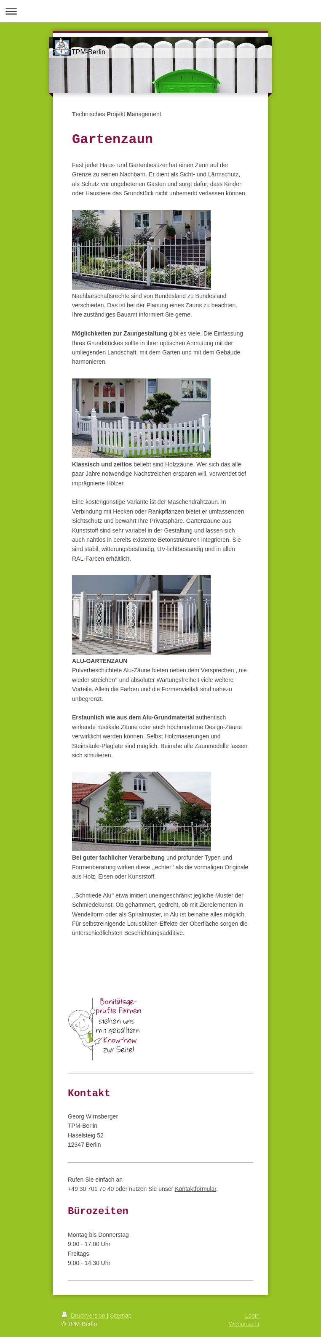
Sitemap (120, 1315)
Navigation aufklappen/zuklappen (160, 11)
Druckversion (84, 1315)
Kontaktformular (195, 1188)
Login (252, 1315)
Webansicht (244, 1324)
